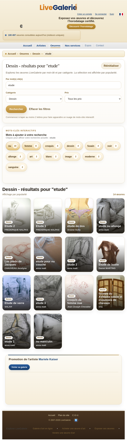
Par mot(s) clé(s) (14, 79)
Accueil (27, 45)
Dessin (36, 53)
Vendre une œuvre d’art (63, 433)
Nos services (72, 45)
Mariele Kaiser (48, 359)
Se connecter (101, 14)
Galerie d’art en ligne (43, 428)
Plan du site (63, 415)
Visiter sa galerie (19, 367)
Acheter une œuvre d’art (73, 428)
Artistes (41, 45)
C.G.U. (75, 415)
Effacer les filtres (39, 109)
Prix (67, 92)
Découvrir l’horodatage (81, 26)
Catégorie (11, 92)
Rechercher (16, 109)
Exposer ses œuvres (104, 428)
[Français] (121, 14)
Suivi (112, 14)
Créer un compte (84, 14)
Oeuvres (55, 45)
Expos (88, 45)
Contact (100, 45)
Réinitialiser (111, 65)
